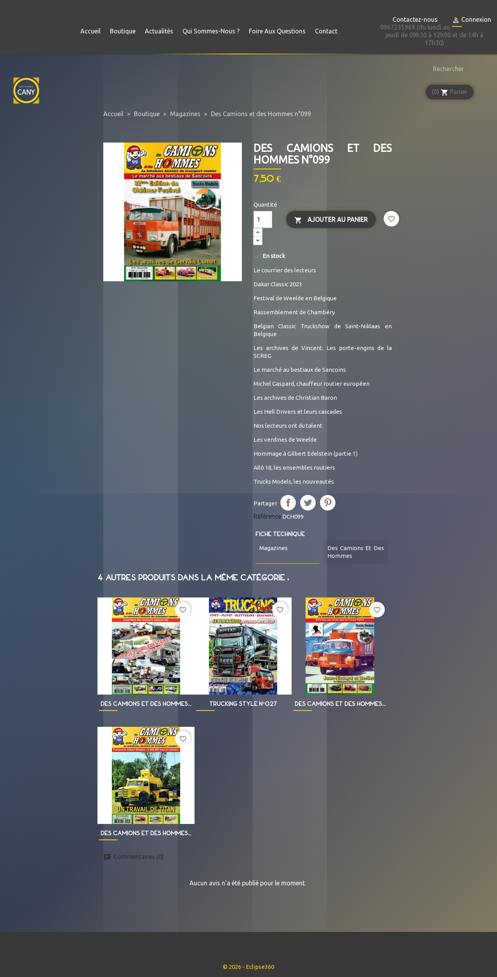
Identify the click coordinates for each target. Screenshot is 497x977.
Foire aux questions (277, 31)
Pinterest (327, 502)
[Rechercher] (446, 69)
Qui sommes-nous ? (211, 31)
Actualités (159, 31)
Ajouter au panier (331, 220)
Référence (267, 516)
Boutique (123, 31)
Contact (326, 31)
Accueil (90, 31)
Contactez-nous (415, 19)
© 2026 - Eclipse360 (248, 966)
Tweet (308, 502)
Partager (288, 502)
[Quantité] (263, 219)
